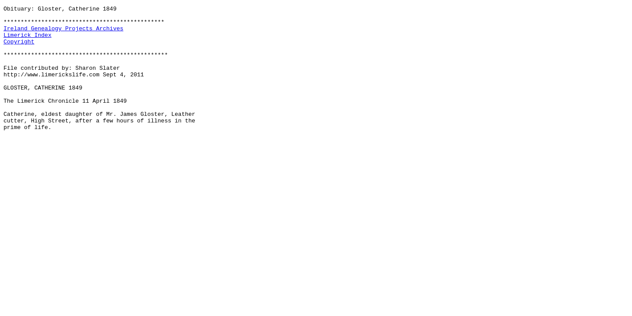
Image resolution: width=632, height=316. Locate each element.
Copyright (19, 49)
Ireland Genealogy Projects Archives (63, 33)
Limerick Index (27, 41)
